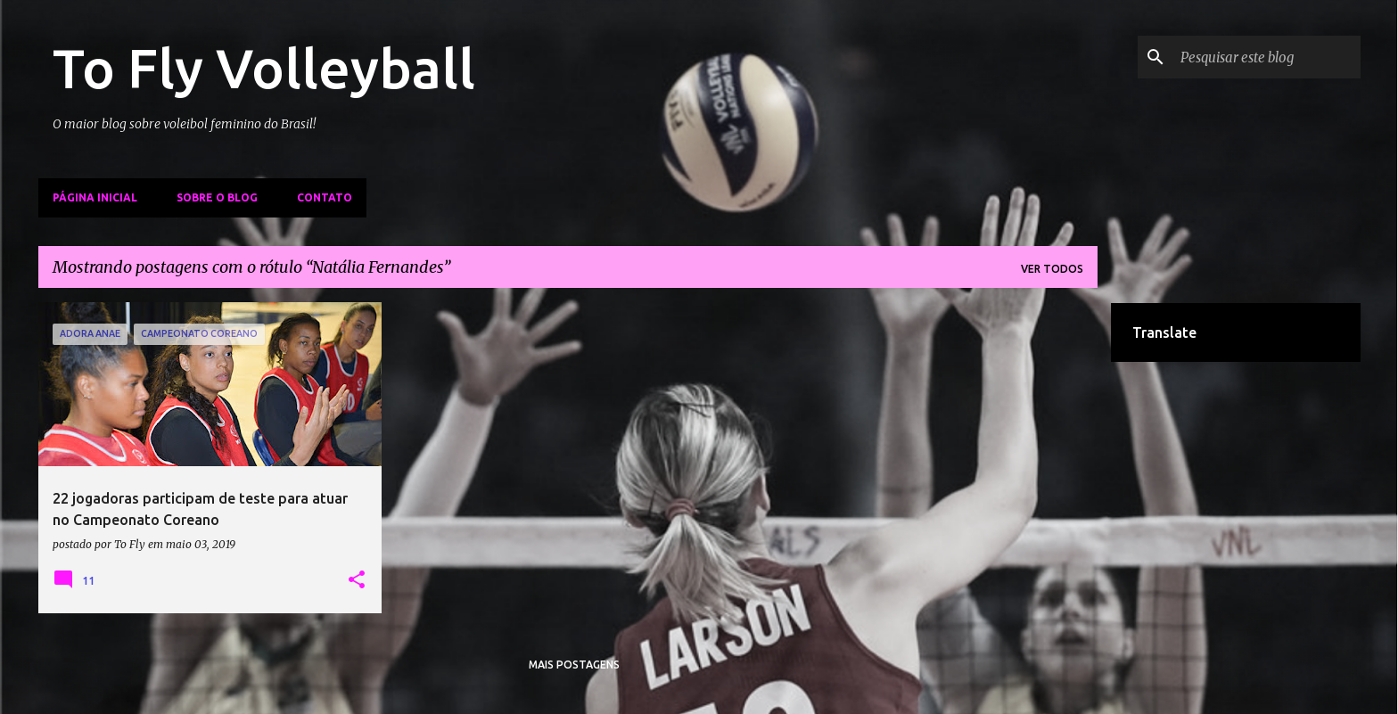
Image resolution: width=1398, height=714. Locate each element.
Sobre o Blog (217, 197)
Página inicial (95, 197)
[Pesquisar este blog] (1267, 57)
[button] (356, 580)
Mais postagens (574, 664)
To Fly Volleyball (264, 68)
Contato (324, 197)
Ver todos (1052, 269)
